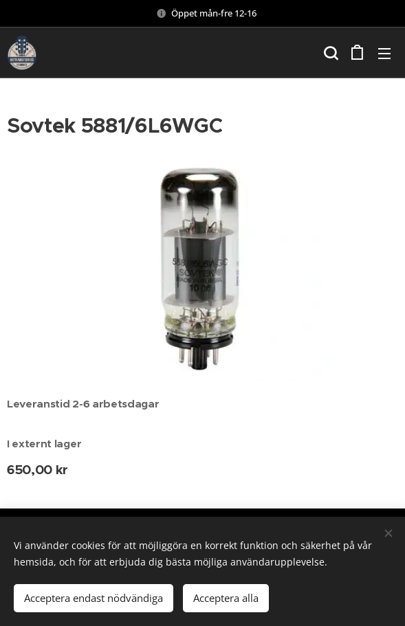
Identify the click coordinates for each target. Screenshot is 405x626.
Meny (384, 53)
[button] (329, 53)
